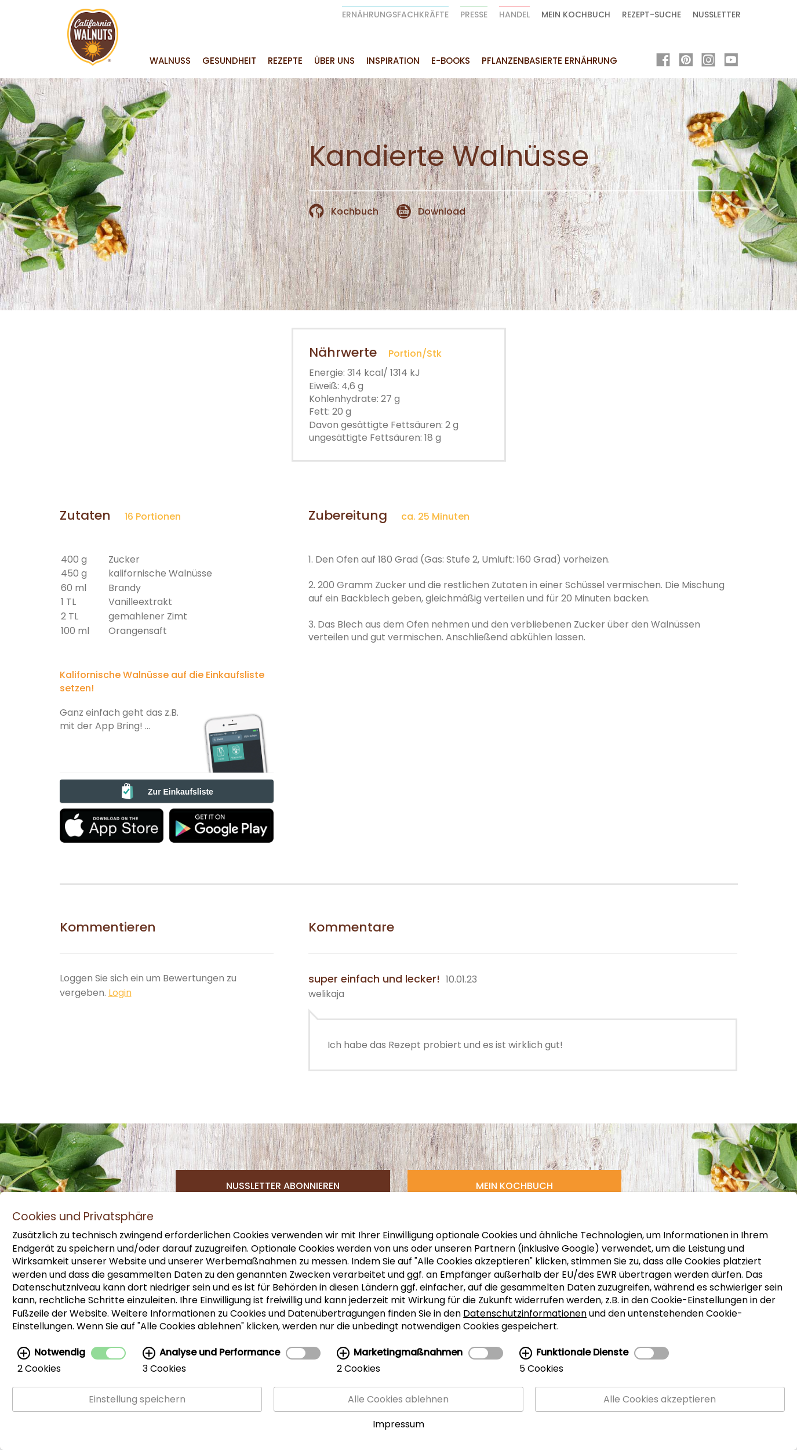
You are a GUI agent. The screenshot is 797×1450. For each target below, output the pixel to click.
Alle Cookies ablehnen (398, 1399)
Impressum (398, 1424)
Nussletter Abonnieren (283, 1185)
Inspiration (393, 61)
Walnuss (170, 61)
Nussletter (717, 14)
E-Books (450, 61)
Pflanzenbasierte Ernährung (549, 61)
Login (120, 992)
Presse (473, 14)
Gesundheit (229, 61)
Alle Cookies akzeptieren (659, 1399)
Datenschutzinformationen (525, 1313)
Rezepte (285, 61)
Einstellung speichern (137, 1399)
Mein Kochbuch (575, 14)
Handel (514, 14)
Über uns (334, 61)
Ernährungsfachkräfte (395, 14)
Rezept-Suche (651, 14)
